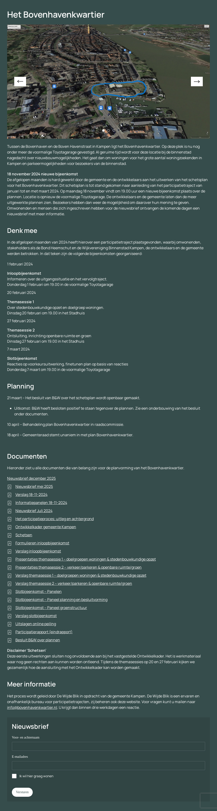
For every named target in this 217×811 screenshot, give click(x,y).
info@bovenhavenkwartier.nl (32, 707)
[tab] (103, 130)
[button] (20, 81)
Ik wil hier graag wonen (36, 776)
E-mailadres (20, 756)
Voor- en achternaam (25, 737)
